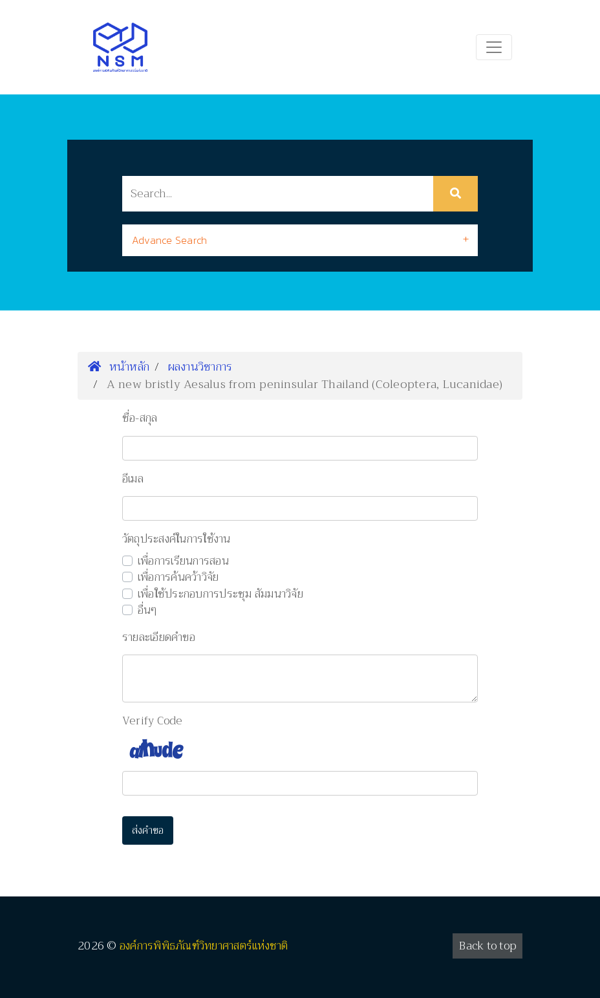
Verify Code (152, 721)
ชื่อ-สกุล (140, 418)
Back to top (487, 946)
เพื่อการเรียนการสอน (183, 561)
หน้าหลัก (118, 366)
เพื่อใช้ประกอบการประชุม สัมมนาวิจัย (220, 594)
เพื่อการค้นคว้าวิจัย (178, 577)
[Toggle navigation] (494, 47)
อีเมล (133, 479)
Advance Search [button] (170, 240)
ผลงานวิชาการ (200, 366)
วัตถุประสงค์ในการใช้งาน (176, 539)
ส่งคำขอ (148, 830)
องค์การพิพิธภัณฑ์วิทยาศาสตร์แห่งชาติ (204, 946)
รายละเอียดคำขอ (158, 637)
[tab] (300, 240)
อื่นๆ (148, 610)
